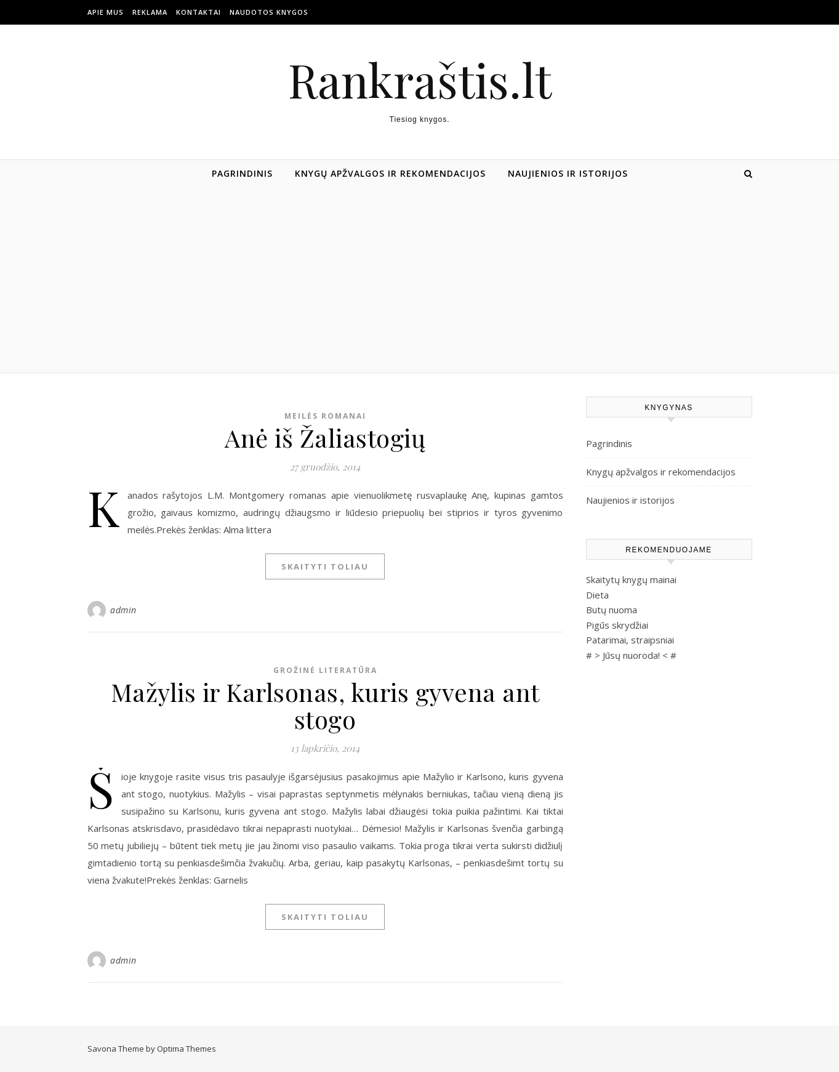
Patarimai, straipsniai (630, 640)
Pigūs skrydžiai (617, 625)
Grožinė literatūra (325, 670)
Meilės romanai (325, 416)
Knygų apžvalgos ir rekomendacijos (390, 173)
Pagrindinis (242, 173)
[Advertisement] (419, 279)
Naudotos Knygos (269, 12)
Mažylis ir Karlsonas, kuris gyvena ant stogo (325, 705)
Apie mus (105, 12)
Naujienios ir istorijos (568, 173)
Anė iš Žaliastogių (325, 437)
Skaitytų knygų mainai (631, 579)
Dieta (597, 595)
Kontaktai (198, 12)
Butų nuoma (611, 609)
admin (123, 610)
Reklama (149, 12)
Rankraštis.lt (420, 80)
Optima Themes (186, 1048)
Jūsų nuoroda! (631, 655)
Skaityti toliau (325, 566)
